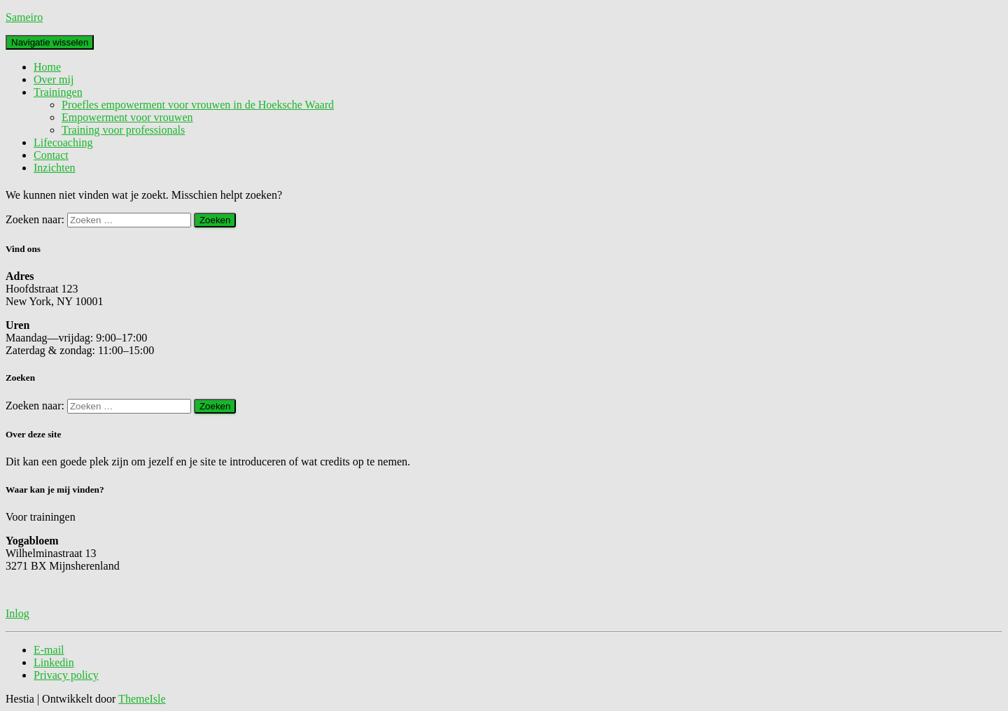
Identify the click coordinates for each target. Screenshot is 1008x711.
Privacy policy (66, 675)
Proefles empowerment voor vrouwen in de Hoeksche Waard (198, 105)
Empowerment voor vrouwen (127, 117)
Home (47, 67)
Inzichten (55, 168)
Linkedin (54, 662)
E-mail (49, 650)
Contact (51, 155)
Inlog (17, 613)
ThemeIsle (142, 699)
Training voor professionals (123, 130)
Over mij (54, 79)
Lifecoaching (63, 142)
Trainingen (58, 92)
